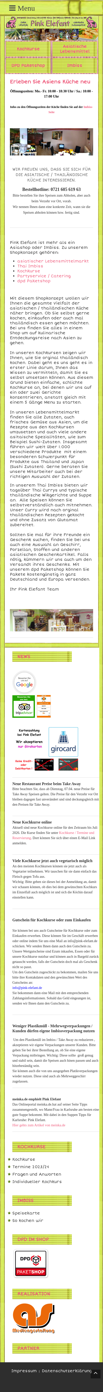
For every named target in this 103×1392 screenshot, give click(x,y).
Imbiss (74, 65)
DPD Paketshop (28, 65)
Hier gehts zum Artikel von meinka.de (38, 1125)
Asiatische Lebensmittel (75, 49)
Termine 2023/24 (30, 1166)
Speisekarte (26, 1213)
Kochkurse (28, 49)
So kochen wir (27, 1220)
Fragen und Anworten (36, 1174)
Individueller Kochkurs (37, 1181)
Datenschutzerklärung (67, 1370)
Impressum (24, 1370)
